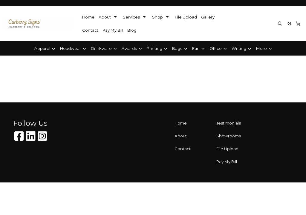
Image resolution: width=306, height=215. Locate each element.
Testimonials (228, 123)
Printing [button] (154, 48)
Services (131, 17)
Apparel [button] (42, 48)
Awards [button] (129, 48)
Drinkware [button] (101, 48)
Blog (132, 30)
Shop (157, 17)
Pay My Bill (112, 30)
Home (88, 17)
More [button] (261, 48)
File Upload (186, 17)
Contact (90, 30)
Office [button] (215, 48)
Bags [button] (177, 48)
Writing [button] (239, 48)
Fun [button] (196, 48)
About (105, 17)
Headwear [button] (70, 48)
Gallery (208, 17)
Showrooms (228, 135)
